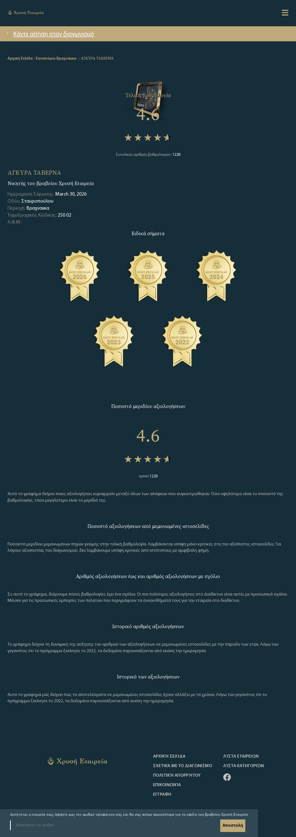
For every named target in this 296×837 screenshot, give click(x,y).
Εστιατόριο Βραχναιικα (56, 59)
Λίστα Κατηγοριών (243, 766)
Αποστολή (233, 825)
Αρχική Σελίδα (169, 756)
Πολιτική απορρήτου (177, 775)
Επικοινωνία (167, 785)
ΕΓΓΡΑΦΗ (162, 794)
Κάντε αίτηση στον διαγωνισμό (49, 34)
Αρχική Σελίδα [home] (20, 59)
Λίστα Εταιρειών (241, 756)
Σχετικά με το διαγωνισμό (182, 766)
